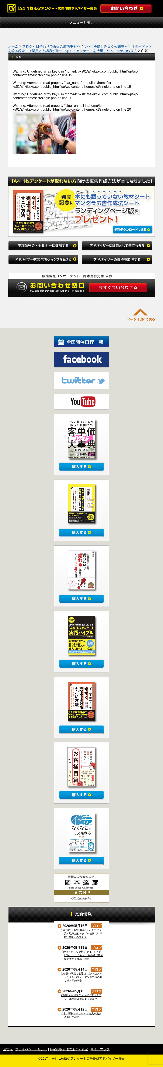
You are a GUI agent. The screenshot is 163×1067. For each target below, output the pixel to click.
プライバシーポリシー (31, 1049)
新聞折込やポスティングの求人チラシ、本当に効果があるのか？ (81, 997)
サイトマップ (100, 1049)
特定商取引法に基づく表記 (69, 1049)
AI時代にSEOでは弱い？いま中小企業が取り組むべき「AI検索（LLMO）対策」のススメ (81, 933)
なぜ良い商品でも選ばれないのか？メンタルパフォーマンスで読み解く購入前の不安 (81, 977)
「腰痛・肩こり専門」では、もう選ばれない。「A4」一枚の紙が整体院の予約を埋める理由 (82, 955)
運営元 (8, 1049)
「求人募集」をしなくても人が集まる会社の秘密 (81, 1015)
